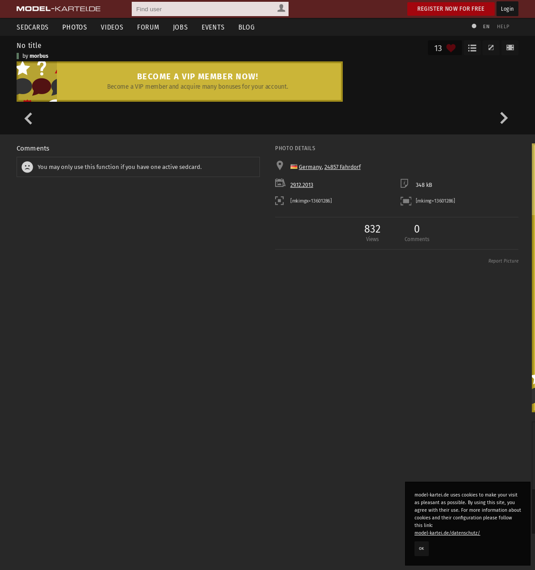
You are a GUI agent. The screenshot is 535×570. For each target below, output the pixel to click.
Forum (148, 27)
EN (486, 27)
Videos (112, 27)
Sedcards (33, 27)
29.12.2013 (301, 185)
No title (29, 45)
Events (213, 27)
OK (421, 548)
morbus (39, 56)
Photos (74, 27)
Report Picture (503, 261)
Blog (246, 27)
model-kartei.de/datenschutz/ (447, 533)
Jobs (180, 27)
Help (503, 27)
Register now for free (451, 8)
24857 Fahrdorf (342, 167)
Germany (310, 167)
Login (507, 8)
